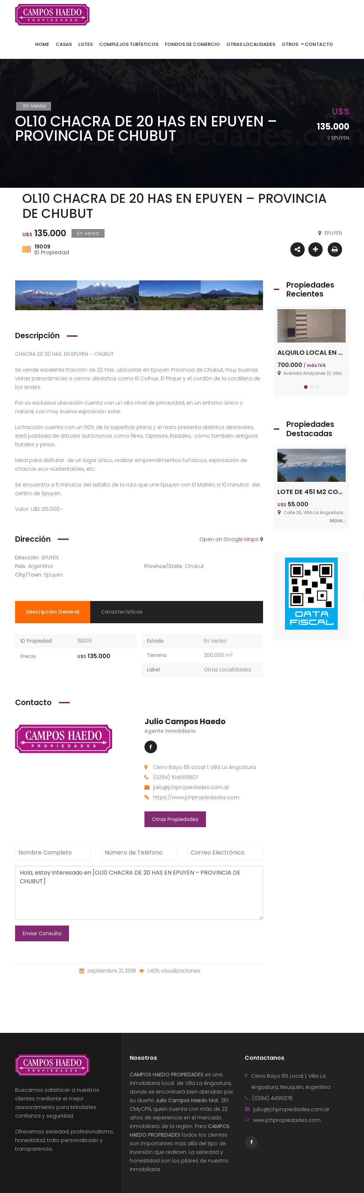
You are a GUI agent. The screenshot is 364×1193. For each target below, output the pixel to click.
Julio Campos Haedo (185, 721)
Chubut (194, 566)
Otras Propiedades (175, 819)
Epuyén (53, 574)
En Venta (215, 640)
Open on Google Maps (231, 539)
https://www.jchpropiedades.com (196, 797)
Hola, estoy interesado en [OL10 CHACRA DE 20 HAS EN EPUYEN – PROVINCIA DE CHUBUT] (139, 893)
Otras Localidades (227, 669)
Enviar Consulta (42, 933)
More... (338, 520)
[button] (306, 387)
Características (122, 611)
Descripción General (52, 611)
